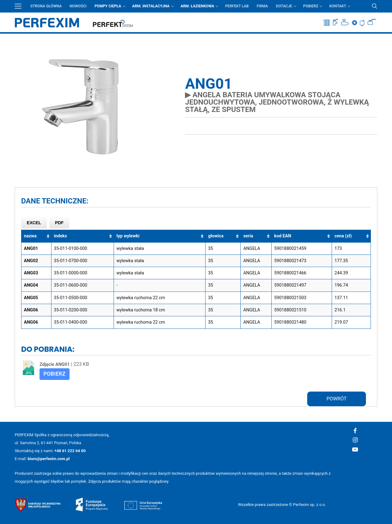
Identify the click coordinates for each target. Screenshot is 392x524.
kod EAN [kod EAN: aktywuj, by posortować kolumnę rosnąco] (282, 236)
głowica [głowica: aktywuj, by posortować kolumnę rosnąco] (215, 236)
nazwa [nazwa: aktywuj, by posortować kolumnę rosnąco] (30, 236)
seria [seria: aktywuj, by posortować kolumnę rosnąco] (248, 236)
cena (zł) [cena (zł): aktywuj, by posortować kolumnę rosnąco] (343, 236)
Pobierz (54, 374)
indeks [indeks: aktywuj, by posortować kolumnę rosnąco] (60, 236)
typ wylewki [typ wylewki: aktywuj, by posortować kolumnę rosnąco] (127, 236)
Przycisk (373, 38)
